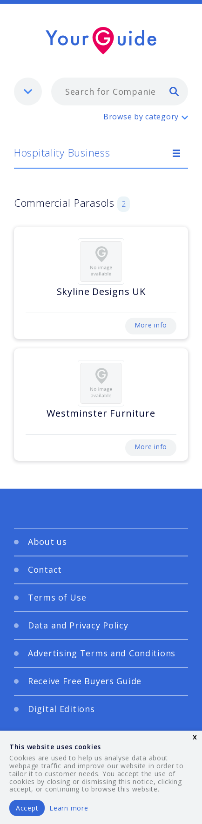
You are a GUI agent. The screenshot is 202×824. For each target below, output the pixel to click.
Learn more (68, 808)
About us (47, 541)
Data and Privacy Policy (78, 625)
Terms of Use (57, 597)
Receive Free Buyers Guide (84, 681)
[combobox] (119, 91)
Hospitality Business (62, 152)
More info (151, 324)
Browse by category (141, 116)
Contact (45, 569)
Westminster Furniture (101, 413)
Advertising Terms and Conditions (101, 653)
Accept (27, 808)
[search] (174, 91)
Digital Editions (61, 708)
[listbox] (28, 91)
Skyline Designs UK (101, 291)
